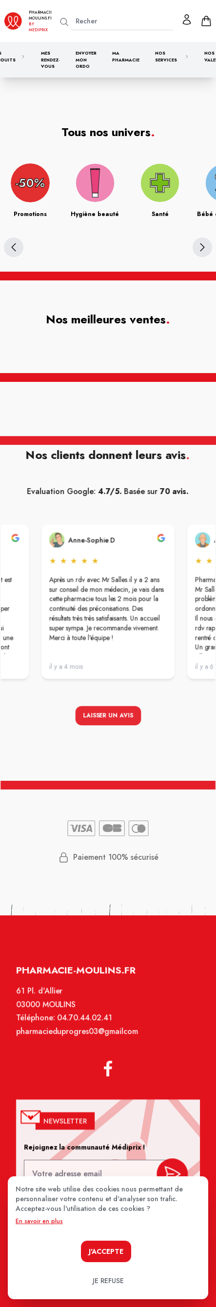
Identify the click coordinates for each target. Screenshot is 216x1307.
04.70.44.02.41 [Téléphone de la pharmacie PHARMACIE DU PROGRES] (85, 1023)
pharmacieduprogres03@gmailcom (77, 1036)
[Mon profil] (187, 19)
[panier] (206, 21)
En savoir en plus (39, 1221)
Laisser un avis (108, 717)
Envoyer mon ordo (86, 59)
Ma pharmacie (125, 56)
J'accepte (106, 1251)
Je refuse (108, 1281)
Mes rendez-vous (50, 59)
